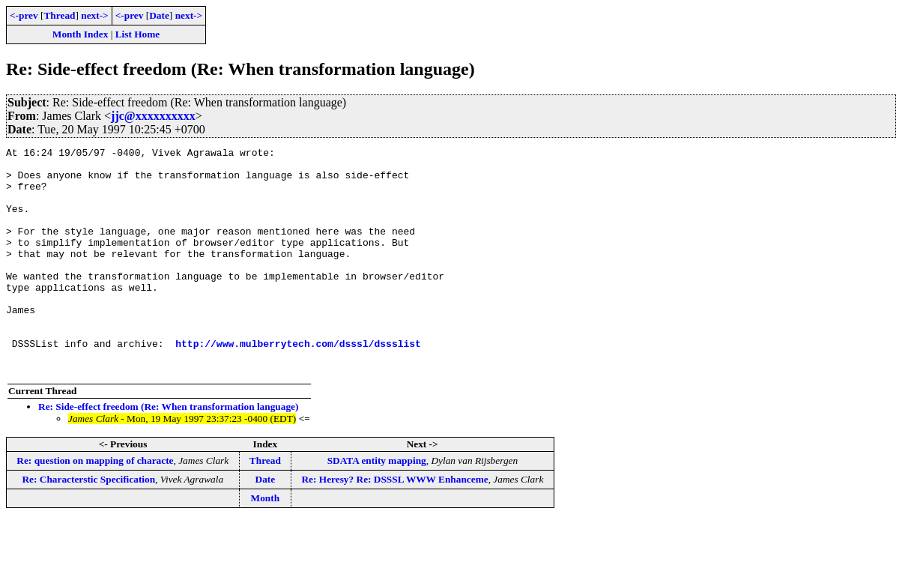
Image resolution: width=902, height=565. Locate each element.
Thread (59, 15)
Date (159, 15)
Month (265, 543)
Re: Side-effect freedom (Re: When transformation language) (168, 451)
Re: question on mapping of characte (94, 505)
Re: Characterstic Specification (88, 524)
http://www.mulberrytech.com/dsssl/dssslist (298, 383)
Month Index (80, 34)
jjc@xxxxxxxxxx (153, 115)
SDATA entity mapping (376, 505)
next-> (94, 15)
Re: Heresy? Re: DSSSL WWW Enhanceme (394, 524)
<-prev (24, 15)
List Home (137, 34)
